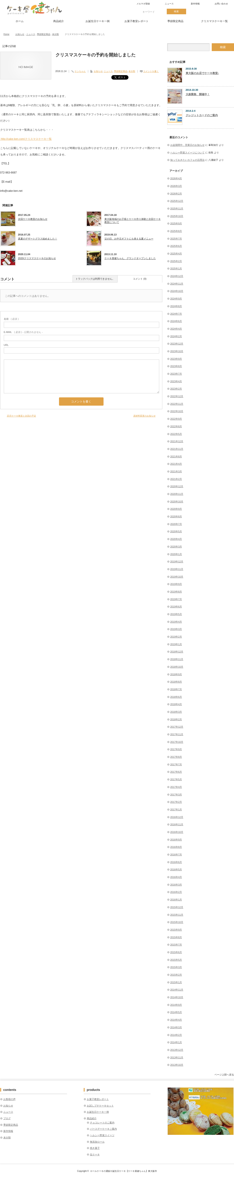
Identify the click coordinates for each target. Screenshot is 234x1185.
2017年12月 (176, 726)
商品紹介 (58, 21)
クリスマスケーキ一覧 (214, 21)
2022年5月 (176, 434)
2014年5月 (176, 1012)
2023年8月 (176, 366)
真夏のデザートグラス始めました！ (37, 238)
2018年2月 (176, 719)
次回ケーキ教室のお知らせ (32, 219)
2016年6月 (176, 862)
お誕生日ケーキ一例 (97, 21)
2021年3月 (176, 471)
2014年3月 (176, 1027)
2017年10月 (176, 742)
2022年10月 (176, 411)
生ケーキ (95, 1154)
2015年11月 (176, 914)
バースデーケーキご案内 (103, 1128)
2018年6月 (176, 697)
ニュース (169, 4)
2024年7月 (176, 313)
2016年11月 (176, 824)
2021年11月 (176, 449)
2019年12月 (176, 561)
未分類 (55, 34)
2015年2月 (176, 974)
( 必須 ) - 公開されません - (23, 332)
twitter (195, 11)
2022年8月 (176, 426)
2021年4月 (176, 463)
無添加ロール (97, 1141)
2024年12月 (176, 276)
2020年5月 (176, 531)
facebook (211, 11)
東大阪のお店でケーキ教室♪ (202, 73)
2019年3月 (176, 629)
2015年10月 (176, 922)
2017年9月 (176, 749)
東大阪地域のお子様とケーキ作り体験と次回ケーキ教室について (132, 220)
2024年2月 (176, 336)
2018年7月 (176, 689)
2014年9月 (176, 1004)
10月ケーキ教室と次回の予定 (21, 416)
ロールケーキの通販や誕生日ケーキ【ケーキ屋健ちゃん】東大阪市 (123, 1171)
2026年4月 (176, 178)
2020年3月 (176, 546)
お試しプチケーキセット (100, 1105)
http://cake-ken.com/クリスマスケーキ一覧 (26, 138)
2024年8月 (176, 306)
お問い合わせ (221, 4)
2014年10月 (176, 997)
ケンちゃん (80, 71)
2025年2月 (176, 261)
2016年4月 (176, 877)
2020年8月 (176, 516)
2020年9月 (176, 509)
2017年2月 (176, 802)
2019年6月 (176, 606)
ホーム (20, 21)
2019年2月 (176, 636)
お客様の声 (9, 1099)
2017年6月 (176, 771)
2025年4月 (176, 253)
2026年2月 (176, 193)
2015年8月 (176, 937)
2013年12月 (176, 1050)
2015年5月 (176, 959)
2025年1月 (176, 268)
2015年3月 (176, 967)
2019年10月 (176, 576)
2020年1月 (176, 554)
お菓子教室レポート (136, 21)
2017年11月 (176, 734)
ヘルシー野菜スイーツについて (187, 152)
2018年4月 (176, 704)
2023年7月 (176, 373)
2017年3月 (176, 794)
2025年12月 (176, 201)
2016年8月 (176, 847)
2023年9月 (176, 358)
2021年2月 (176, 479)
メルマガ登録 (143, 4)
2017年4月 (176, 787)
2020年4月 (176, 539)
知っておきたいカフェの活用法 (187, 160)
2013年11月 (176, 1057)
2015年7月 (176, 944)
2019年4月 (176, 621)
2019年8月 (176, 591)
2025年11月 (176, 208)
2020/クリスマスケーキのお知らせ (37, 258)
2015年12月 (176, 907)
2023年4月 (176, 381)
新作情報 (195, 4)
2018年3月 (176, 711)
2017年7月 (176, 764)
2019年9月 (176, 584)
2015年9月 (176, 929)
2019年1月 (176, 644)
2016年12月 (176, 817)
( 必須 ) (11, 319)
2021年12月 (176, 441)
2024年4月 (176, 328)
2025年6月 (176, 246)
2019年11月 (176, 569)
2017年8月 (176, 757)
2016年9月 (176, 839)
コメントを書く (151, 71)
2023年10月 (176, 351)
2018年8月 (176, 681)
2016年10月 (176, 832)
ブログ (7, 1118)
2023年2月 (176, 388)
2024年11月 (176, 283)
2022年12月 (176, 396)
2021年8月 (176, 456)
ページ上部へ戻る (224, 1074)
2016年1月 (176, 899)
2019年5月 (176, 614)
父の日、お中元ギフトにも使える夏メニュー (128, 238)
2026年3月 (176, 186)
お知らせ (19, 34)
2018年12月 (176, 651)
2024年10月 (176, 291)
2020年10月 (176, 501)
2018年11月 (176, 659)
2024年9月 (176, 298)
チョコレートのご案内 (102, 1122)
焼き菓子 (95, 1148)
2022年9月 (176, 418)
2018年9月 (176, 674)
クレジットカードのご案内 (202, 115)
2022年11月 (176, 404)
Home (7, 34)
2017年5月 (176, 779)
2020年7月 (176, 524)
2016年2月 (176, 892)
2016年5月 (176, 869)
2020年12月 (176, 486)
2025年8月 (176, 231)
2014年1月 (176, 1042)
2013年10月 (176, 1064)
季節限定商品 (175, 21)
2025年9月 (176, 223)
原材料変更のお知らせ (144, 416)
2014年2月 (176, 1035)
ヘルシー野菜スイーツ (102, 1135)
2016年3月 (176, 884)
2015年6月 (176, 952)
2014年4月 (176, 1019)
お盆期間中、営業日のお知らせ (187, 145)
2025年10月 (176, 216)
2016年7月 (176, 854)
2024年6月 (176, 321)
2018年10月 (176, 666)
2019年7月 (176, 599)
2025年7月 (176, 238)
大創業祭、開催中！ (198, 94)
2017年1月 (176, 809)
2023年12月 (176, 343)
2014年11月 (176, 989)
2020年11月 (176, 494)
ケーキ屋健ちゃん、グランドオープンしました (130, 258)
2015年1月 (176, 982)
